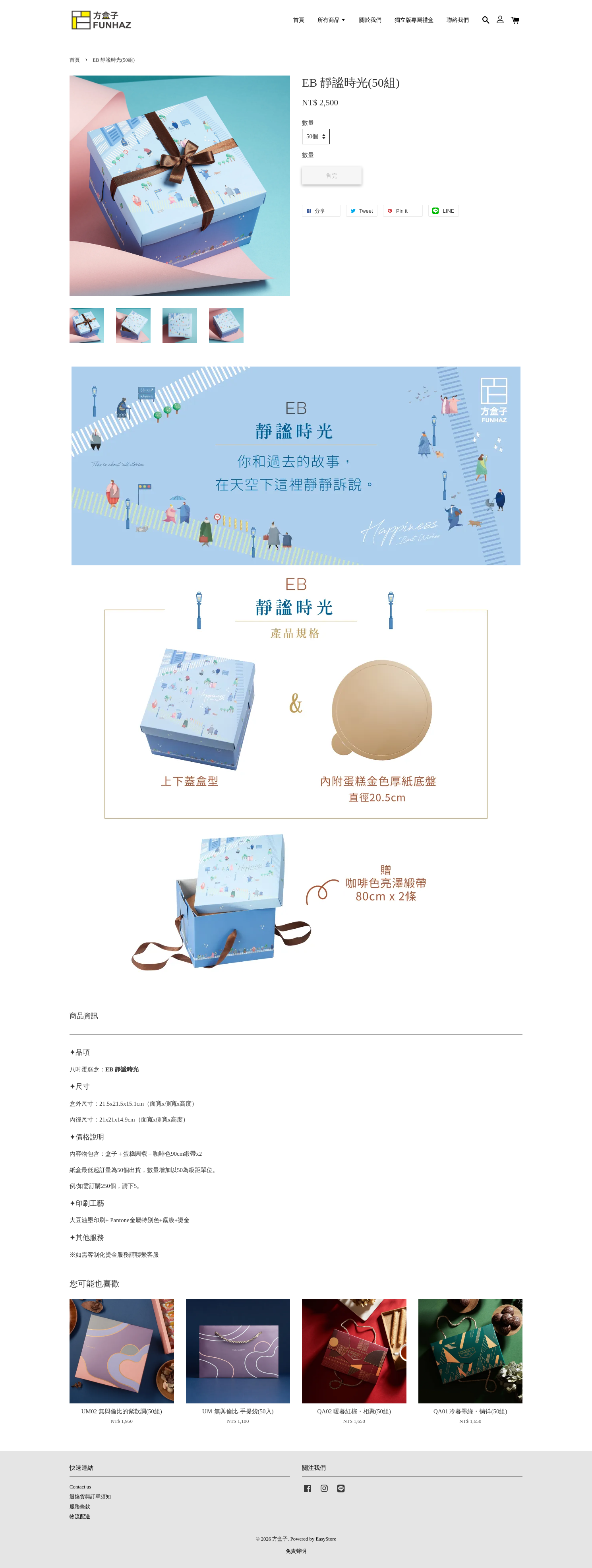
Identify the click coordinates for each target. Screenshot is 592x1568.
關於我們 (370, 20)
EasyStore (325, 1539)
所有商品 (331, 20)
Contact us (80, 1487)
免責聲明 (296, 1551)
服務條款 (80, 1507)
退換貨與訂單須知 (90, 1497)
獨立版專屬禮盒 (414, 20)
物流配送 (80, 1516)
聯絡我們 (458, 20)
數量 (308, 123)
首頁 (298, 20)
